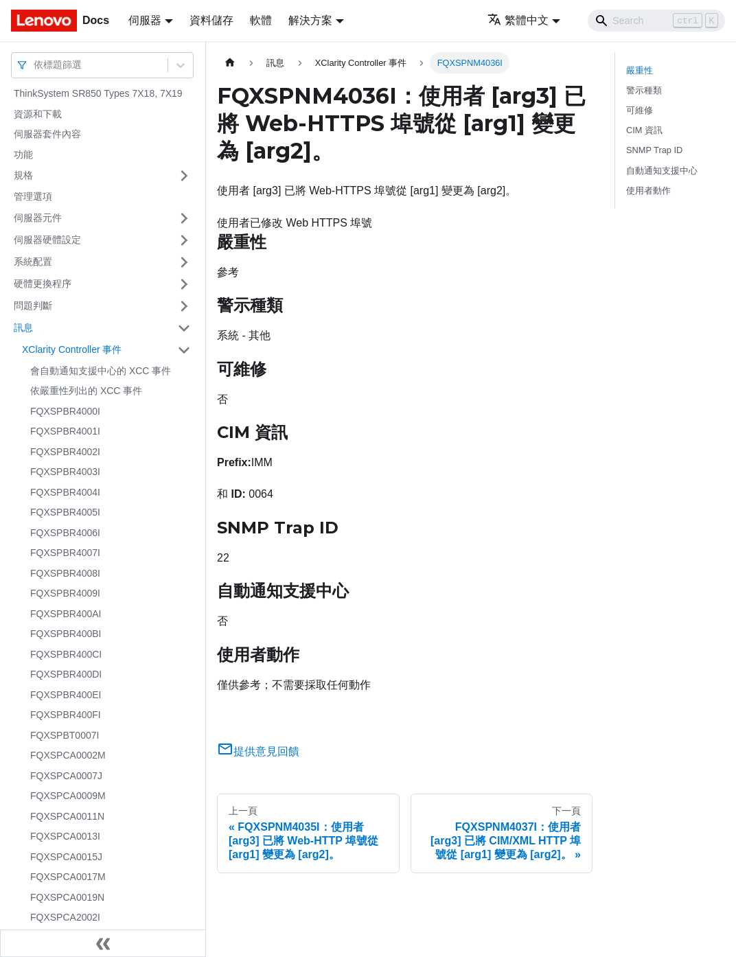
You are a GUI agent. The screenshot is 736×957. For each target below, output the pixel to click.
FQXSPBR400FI (65, 714)
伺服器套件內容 (47, 133)
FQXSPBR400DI (66, 674)
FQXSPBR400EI (66, 694)
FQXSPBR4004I (65, 492)
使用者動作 (648, 190)
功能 (23, 154)
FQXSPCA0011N (67, 816)
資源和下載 (38, 113)
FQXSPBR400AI (66, 613)
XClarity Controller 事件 (72, 349)
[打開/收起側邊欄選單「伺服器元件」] (184, 218)
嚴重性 (639, 70)
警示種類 (644, 90)
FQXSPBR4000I (65, 411)
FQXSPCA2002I (65, 917)
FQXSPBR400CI (66, 654)
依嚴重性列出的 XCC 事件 (86, 390)
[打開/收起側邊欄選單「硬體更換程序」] (184, 284)
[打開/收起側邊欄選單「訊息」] (184, 328)
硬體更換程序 (42, 283)
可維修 (639, 110)
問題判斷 (33, 305)
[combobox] (35, 65)
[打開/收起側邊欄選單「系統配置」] (184, 262)
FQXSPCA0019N (67, 897)
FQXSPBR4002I (65, 451)
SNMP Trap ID (654, 150)
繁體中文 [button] (518, 20)
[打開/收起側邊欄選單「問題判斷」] (184, 306)
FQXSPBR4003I (65, 471)
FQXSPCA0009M (68, 795)
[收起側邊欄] (103, 943)
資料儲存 (211, 20)
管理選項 (33, 196)
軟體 (261, 20)
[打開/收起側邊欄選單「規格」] (184, 176)
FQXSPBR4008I (65, 573)
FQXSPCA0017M (68, 876)
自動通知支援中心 (662, 170)
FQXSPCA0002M (68, 755)
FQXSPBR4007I (65, 552)
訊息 (23, 327)
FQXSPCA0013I (65, 836)
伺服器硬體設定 (47, 239)
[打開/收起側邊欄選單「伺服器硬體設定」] (184, 240)
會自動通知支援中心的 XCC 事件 (100, 370)
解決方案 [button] (310, 20)
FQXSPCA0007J (66, 775)
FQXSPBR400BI (66, 633)
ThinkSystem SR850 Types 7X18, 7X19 (98, 93)
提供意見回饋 (258, 751)
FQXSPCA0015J (66, 856)
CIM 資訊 (644, 130)
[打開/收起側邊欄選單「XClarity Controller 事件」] (184, 350)
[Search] (656, 21)
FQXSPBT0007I (64, 735)
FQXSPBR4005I (65, 512)
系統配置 (33, 261)
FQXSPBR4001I (65, 431)
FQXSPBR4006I (65, 532)
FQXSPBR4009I (65, 593)
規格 (23, 175)
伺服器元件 (38, 217)
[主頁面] (230, 62)
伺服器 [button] (144, 20)
